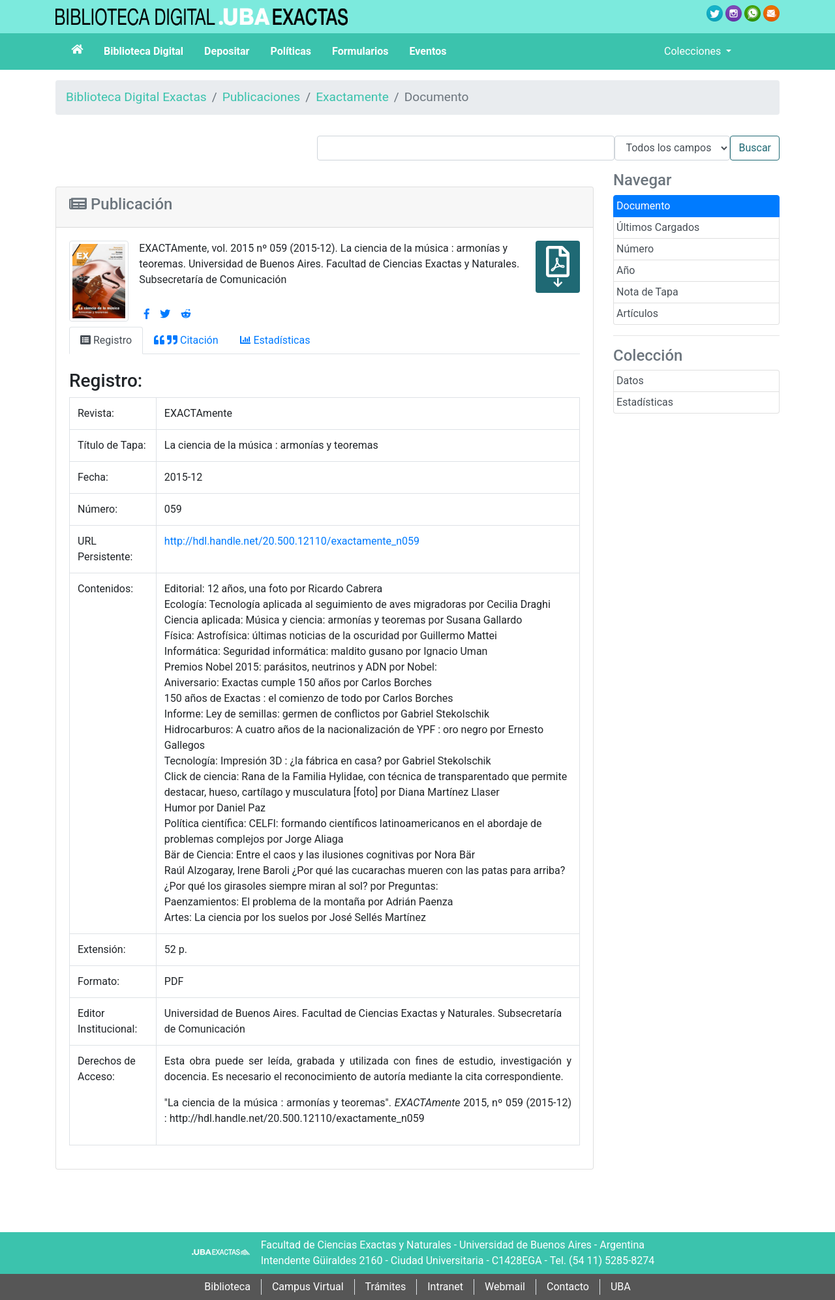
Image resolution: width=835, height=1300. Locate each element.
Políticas (290, 51)
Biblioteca (227, 1286)
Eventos (428, 51)
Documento (643, 206)
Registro (106, 340)
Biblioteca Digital (143, 51)
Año (625, 270)
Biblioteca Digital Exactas (136, 96)
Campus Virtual (308, 1286)
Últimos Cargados (657, 227)
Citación (186, 340)
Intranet (445, 1286)
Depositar (226, 51)
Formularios (360, 51)
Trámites (385, 1286)
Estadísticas (644, 402)
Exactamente (352, 96)
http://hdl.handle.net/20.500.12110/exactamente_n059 (291, 541)
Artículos (637, 313)
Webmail (505, 1286)
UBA (621, 1286)
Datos (630, 380)
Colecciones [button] (693, 51)
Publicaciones (261, 96)
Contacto (568, 1286)
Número (635, 249)
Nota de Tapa (647, 292)
